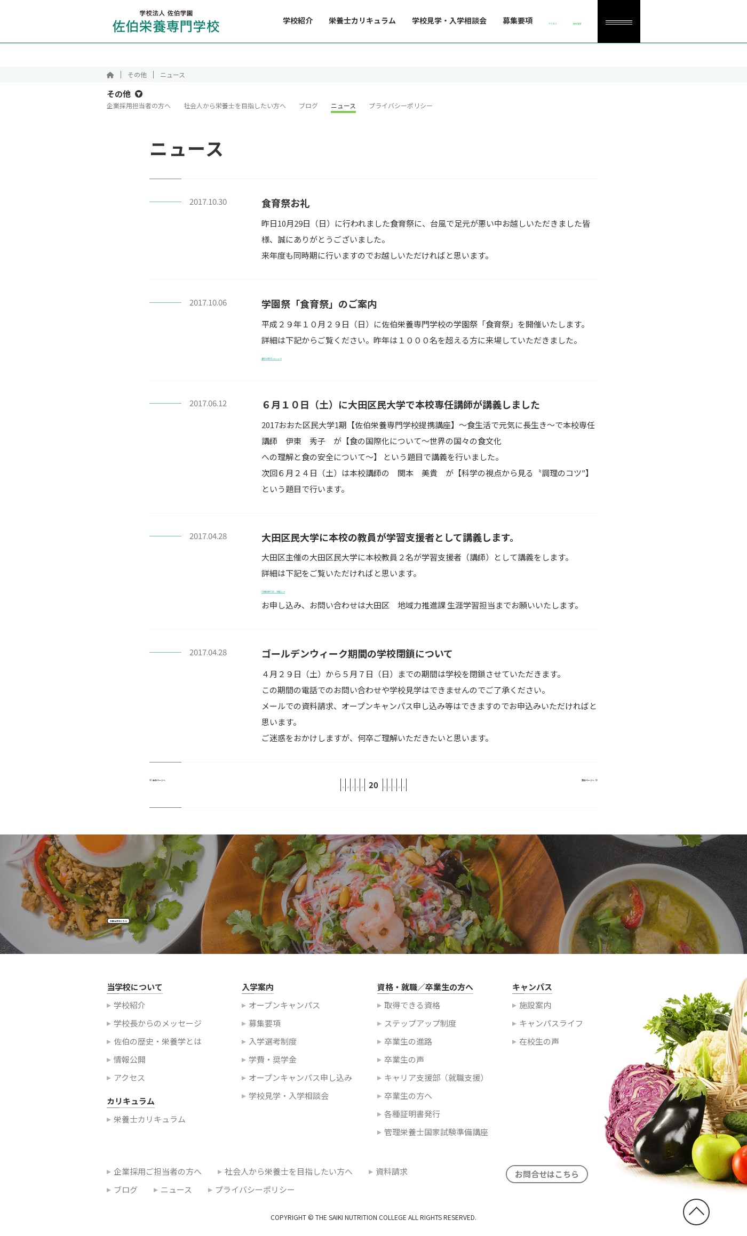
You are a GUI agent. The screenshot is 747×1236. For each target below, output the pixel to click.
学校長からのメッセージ (158, 1036)
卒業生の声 (404, 1072)
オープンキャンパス (284, 1018)
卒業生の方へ (408, 1108)
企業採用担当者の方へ (139, 110)
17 (319, 789)
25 (464, 789)
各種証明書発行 (412, 1127)
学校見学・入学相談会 (407, 20)
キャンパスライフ (551, 1036)
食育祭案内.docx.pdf (298, 360)
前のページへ (186, 789)
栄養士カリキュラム (320, 20)
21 (391, 789)
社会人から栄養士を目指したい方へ (235, 110)
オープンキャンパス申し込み (300, 1090)
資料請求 (392, 1184)
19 (355, 789)
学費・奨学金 (273, 1072)
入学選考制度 (273, 1054)
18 (337, 789)
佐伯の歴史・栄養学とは (158, 1054)
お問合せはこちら (148, 928)
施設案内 (535, 1018)
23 (428, 789)
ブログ (308, 110)
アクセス (129, 1090)
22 (410, 789)
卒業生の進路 (408, 1054)
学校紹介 (256, 20)
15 (283, 789)
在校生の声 (539, 1054)
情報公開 (130, 1072)
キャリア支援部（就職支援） (436, 1090)
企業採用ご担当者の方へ (158, 1184)
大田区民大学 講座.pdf (304, 594)
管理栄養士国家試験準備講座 (436, 1145)
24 (446, 789)
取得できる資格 (412, 1018)
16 (301, 789)
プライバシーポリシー (401, 110)
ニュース (343, 110)
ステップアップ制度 (420, 1036)
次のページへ (562, 789)
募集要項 (475, 20)
